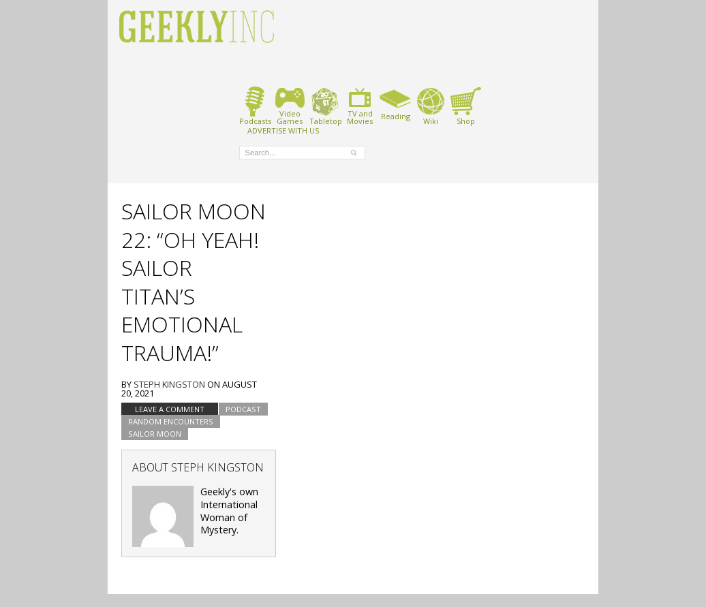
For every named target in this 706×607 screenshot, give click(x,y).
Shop (465, 106)
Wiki (430, 106)
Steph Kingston (169, 384)
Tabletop (325, 106)
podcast (243, 409)
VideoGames (290, 106)
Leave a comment (169, 409)
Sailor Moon (154, 434)
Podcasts (255, 106)
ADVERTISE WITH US (283, 130)
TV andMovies (360, 106)
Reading (396, 104)
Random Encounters (170, 421)
